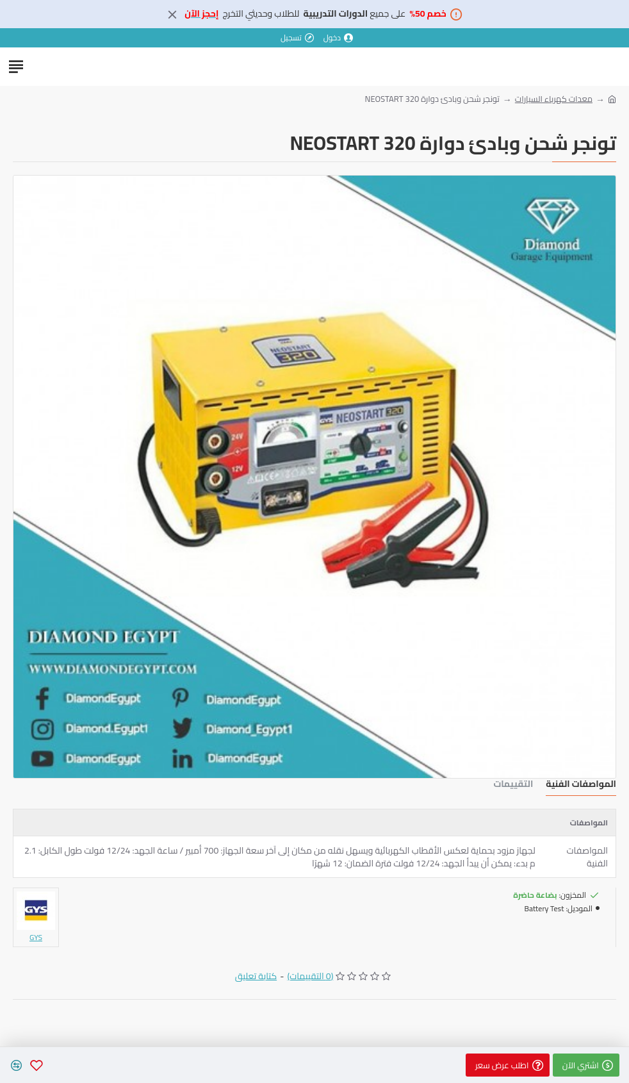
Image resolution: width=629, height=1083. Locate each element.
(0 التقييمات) (310, 976)
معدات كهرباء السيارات (553, 99)
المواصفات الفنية (581, 785)
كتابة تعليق (256, 976)
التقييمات (513, 785)
